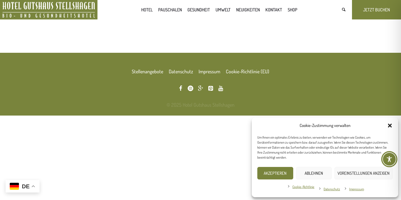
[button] (390, 125)
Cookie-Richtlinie (303, 187)
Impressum (356, 189)
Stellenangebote (147, 71)
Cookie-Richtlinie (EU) (247, 71)
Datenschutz (332, 189)
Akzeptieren (275, 173)
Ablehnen (314, 173)
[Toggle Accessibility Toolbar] (389, 159)
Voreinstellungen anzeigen (364, 173)
